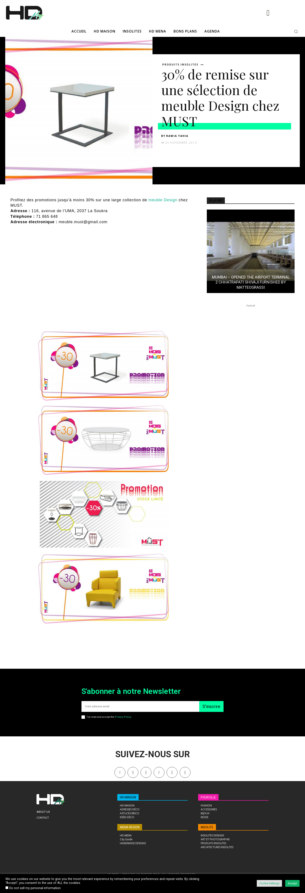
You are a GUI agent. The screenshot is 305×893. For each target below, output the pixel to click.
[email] (140, 706)
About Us (43, 811)
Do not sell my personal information (35, 888)
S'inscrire (211, 706)
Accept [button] (292, 883)
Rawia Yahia (177, 136)
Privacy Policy (123, 717)
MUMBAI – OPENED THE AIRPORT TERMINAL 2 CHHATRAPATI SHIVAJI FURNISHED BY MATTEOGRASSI (251, 282)
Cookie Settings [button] (269, 883)
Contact (42, 817)
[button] (296, 31)
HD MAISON (128, 797)
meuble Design (162, 200)
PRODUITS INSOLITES (180, 64)
